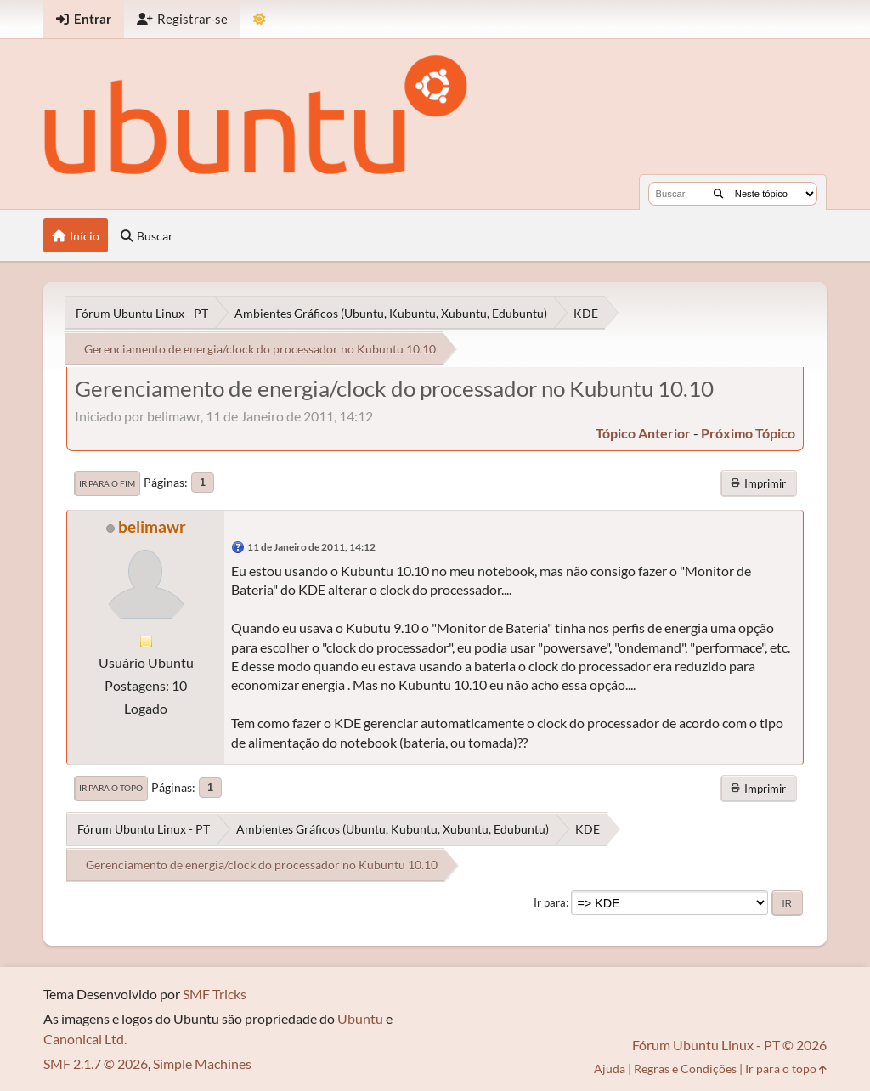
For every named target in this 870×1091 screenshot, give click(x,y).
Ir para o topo (111, 788)
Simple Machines (202, 1063)
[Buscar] (718, 194)
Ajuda (609, 1068)
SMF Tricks (214, 994)
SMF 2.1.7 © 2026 (95, 1063)
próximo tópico (748, 433)
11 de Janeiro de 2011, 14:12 (311, 546)
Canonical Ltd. (85, 1039)
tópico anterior (643, 433)
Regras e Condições (685, 1068)
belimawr (152, 526)
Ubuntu (360, 1018)
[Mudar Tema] (259, 19)
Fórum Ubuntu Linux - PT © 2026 (729, 1045)
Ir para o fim (107, 483)
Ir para (550, 902)
